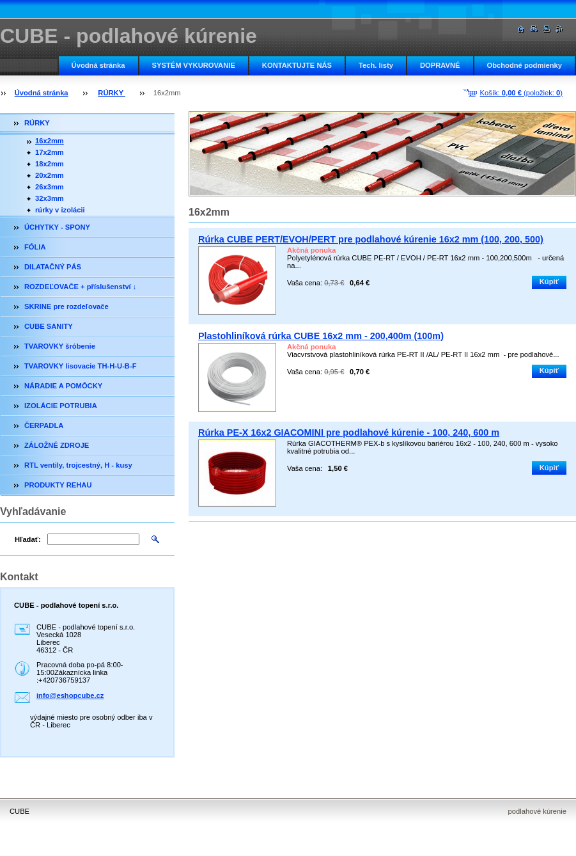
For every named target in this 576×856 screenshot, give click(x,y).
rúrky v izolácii (60, 210)
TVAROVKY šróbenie (59, 346)
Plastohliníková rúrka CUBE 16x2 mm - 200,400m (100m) (321, 336)
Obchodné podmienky (524, 65)
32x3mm (49, 198)
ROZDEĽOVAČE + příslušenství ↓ (80, 286)
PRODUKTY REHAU (57, 485)
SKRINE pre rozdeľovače (66, 306)
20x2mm (49, 175)
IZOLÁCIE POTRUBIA (60, 405)
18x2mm (49, 164)
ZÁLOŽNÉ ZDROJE (56, 445)
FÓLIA (35, 247)
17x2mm (49, 152)
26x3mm (49, 187)
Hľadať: (28, 539)
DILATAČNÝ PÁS (52, 267)
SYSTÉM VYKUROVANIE (193, 65)
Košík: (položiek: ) (521, 93)
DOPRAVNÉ (440, 65)
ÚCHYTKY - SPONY (57, 227)
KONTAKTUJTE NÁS (297, 65)
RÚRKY (111, 93)
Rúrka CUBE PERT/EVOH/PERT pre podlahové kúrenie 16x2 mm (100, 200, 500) (370, 239)
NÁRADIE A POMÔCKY (63, 386)
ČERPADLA (43, 425)
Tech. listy (376, 65)
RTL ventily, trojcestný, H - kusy (78, 465)
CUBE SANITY (48, 326)
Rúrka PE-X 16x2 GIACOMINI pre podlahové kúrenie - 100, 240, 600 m (348, 432)
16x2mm (49, 141)
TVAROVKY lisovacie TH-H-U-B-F (80, 366)
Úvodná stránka (98, 65)
